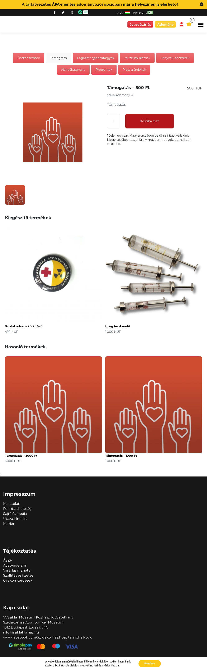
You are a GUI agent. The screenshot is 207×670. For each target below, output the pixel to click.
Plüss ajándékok (134, 70)
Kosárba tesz (149, 121)
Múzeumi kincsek (137, 58)
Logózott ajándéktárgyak (95, 58)
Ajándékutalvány (73, 70)
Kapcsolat (11, 504)
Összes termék (29, 58)
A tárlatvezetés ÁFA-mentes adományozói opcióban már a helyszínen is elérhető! (100, 4)
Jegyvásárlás (140, 24)
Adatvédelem (14, 565)
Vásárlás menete (16, 570)
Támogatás (58, 58)
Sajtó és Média (15, 514)
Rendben (149, 663)
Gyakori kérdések (17, 580)
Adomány (165, 24)
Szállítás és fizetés (18, 575)
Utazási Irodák (15, 519)
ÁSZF (7, 560)
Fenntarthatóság (17, 509)
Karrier (8, 524)
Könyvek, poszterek (175, 58)
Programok (104, 70)
